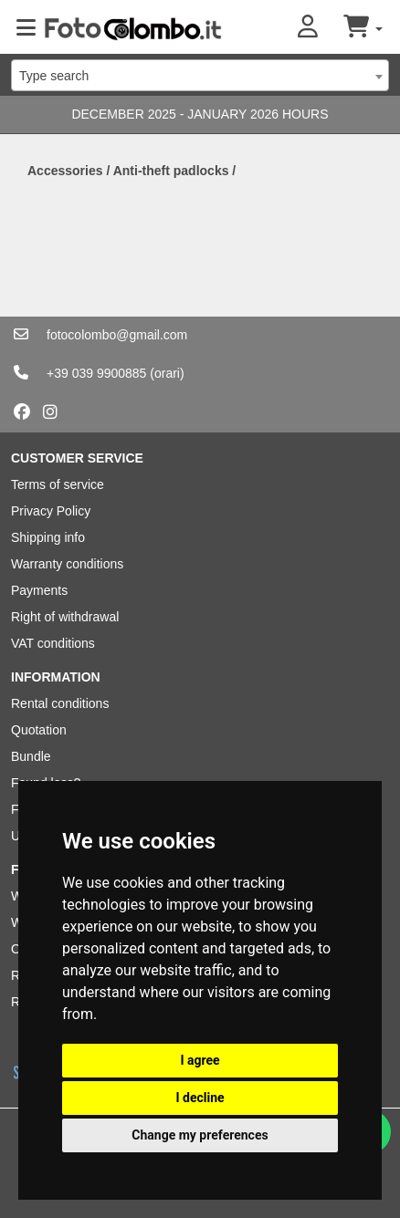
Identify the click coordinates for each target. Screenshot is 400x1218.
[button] (320, 28)
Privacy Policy (50, 511)
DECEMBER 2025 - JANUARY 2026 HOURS (199, 114)
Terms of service (57, 484)
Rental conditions (60, 703)
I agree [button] (199, 1060)
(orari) (167, 373)
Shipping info (48, 537)
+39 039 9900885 (96, 373)
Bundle (31, 756)
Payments (39, 590)
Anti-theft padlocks (171, 170)
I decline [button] (199, 1097)
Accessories (65, 170)
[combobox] (200, 75)
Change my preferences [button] (200, 1135)
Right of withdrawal (65, 616)
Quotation (39, 730)
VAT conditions (53, 643)
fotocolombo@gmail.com (117, 335)
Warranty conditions (67, 564)
